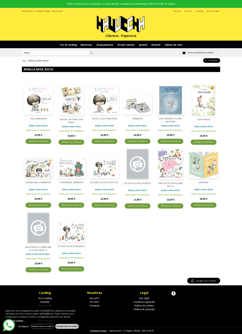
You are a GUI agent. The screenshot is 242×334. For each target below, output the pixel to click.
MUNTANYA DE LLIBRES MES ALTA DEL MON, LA (38, 249)
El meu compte (213, 11)
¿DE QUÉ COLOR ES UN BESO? (137, 183)
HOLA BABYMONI (38, 118)
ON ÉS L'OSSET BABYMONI (104, 118)
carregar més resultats (206, 280)
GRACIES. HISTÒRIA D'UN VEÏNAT (71, 121)
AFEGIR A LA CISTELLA (38, 141)
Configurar (23, 326)
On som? (188, 11)
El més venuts (126, 44)
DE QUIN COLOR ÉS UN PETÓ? (104, 182)
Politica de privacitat (144, 309)
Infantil (156, 44)
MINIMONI (137, 118)
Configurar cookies (98, 331)
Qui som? (177, 11)
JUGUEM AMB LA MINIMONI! (38, 182)
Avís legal (144, 298)
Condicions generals (144, 302)
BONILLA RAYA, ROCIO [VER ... (38, 254)
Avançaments (105, 44)
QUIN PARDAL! (203, 119)
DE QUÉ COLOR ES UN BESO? (71, 246)
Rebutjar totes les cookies (42, 326)
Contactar (200, 11)
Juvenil (143, 44)
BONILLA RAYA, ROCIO (38, 126)
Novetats (87, 44)
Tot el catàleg (68, 44)
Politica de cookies (144, 305)
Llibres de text (173, 44)
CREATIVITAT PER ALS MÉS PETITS (170, 185)
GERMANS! (204, 182)
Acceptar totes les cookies (67, 326)
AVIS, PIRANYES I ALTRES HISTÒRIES (170, 120)
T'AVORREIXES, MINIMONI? (71, 182)
